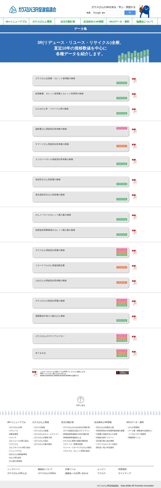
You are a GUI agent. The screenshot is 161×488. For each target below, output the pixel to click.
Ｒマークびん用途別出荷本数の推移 (61, 145)
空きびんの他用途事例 (18, 451)
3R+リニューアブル (16, 419)
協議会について (45, 466)
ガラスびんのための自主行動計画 (76, 425)
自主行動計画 (67, 419)
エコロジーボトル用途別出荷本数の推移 (64, 160)
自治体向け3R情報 (103, 419)
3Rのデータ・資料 (135, 419)
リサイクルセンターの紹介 (106, 441)
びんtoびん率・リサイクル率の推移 (60, 110)
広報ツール (70, 466)
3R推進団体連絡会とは (72, 435)
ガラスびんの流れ (41, 438)
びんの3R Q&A (15, 455)
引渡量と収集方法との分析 (106, 431)
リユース (12, 435)
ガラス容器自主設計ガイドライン (76, 428)
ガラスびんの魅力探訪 (43, 441)
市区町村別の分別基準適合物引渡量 (110, 428)
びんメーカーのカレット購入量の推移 (62, 215)
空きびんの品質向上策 (105, 425)
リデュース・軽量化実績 (73, 441)
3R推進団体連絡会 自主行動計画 (76, 431)
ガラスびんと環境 (40, 419)
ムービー (101, 466)
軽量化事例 (13, 431)
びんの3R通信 (133, 425)
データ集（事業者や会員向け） (140, 428)
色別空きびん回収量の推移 (54, 180)
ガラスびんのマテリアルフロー (57, 335)
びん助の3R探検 (15, 458)
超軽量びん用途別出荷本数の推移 (59, 130)
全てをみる (43, 350)
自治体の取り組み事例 (105, 438)
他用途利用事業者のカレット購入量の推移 (66, 230)
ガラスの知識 (39, 425)
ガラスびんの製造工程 (43, 435)
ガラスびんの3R (15, 425)
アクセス (101, 470)
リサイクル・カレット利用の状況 (76, 448)
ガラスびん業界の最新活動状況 (75, 438)
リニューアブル (15, 448)
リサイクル (13, 441)
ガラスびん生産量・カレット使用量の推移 (66, 80)
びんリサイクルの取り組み (19, 445)
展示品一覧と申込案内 (105, 445)
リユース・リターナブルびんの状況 (77, 445)
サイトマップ (124, 470)
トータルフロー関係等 (137, 431)
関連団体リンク (134, 435)
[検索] (106, 12)
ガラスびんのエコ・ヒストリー (46, 431)
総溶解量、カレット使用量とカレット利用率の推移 (72, 95)
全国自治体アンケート (105, 435)
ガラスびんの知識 (41, 428)
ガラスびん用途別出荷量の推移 (57, 250)
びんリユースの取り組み (19, 438)
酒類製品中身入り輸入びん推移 (57, 315)
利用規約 (122, 466)
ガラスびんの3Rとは (17, 470)
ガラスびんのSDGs (47, 470)
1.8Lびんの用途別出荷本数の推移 (59, 280)
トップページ (13, 466)
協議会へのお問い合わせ (76, 470)
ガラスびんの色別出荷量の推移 (57, 300)
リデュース (13, 428)
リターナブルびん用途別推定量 (57, 265)
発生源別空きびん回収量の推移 (57, 195)
